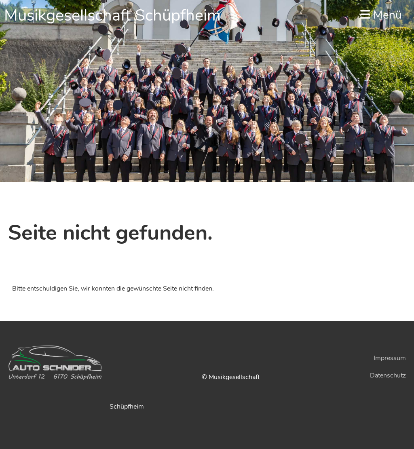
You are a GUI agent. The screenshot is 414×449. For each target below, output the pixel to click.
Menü (381, 15)
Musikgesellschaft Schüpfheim (112, 15)
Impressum (390, 358)
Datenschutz (388, 375)
